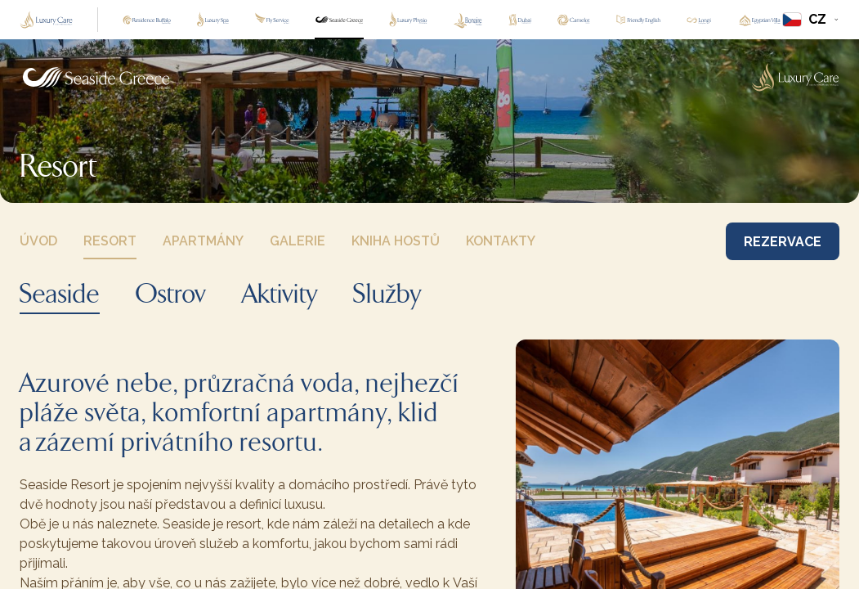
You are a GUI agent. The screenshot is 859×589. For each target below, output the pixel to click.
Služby (387, 295)
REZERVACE (782, 242)
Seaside (60, 295)
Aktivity (279, 295)
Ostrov (171, 295)
